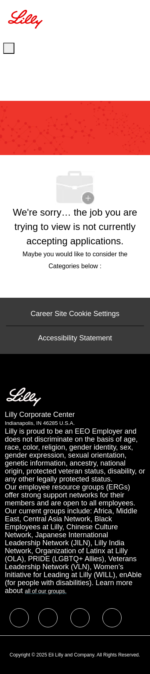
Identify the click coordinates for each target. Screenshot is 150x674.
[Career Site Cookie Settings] (74, 314)
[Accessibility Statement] (75, 338)
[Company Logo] (26, 18)
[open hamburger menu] (8, 48)
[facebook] (19, 617)
